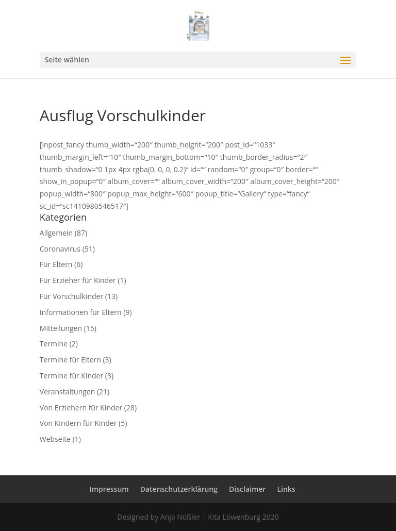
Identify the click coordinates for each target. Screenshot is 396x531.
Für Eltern (56, 264)
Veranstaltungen (67, 391)
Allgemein (56, 233)
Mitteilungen (61, 328)
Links (286, 489)
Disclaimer (247, 489)
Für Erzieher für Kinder (78, 280)
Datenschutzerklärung (179, 489)
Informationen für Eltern (81, 312)
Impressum (108, 489)
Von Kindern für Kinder (78, 423)
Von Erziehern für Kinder (81, 407)
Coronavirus (60, 249)
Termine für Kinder (71, 375)
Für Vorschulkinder (71, 296)
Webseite (55, 439)
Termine (54, 344)
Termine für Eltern (70, 359)
